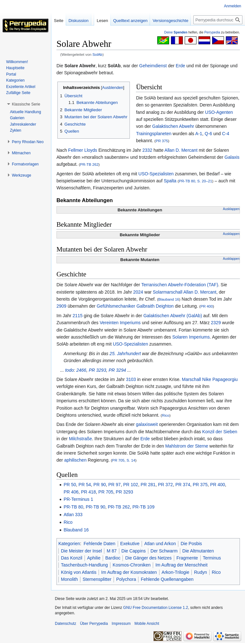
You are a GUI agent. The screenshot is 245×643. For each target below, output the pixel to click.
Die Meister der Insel (81, 550)
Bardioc (112, 557)
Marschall (191, 379)
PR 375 (162, 141)
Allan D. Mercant (181, 150)
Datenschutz (65, 623)
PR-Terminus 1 (78, 499)
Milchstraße (80, 438)
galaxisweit (147, 424)
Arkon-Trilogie (175, 572)
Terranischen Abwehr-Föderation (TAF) (179, 284)
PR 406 (70, 491)
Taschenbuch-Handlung (84, 564)
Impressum (121, 623)
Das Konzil (71, 557)
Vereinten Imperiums (120, 322)
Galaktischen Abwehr (173, 126)
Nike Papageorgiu (220, 379)
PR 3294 (117, 370)
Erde (180, 65)
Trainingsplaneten (153, 133)
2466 (81, 370)
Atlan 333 (72, 514)
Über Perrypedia (94, 623)
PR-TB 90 (95, 506)
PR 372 (165, 484)
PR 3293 (97, 370)
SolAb (97, 54)
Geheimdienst (153, 65)
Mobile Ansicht (146, 623)
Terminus (212, 557)
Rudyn (200, 572)
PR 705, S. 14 (123, 460)
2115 (78, 315)
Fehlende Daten (99, 543)
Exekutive (130, 543)
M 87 (111, 550)
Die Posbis (191, 543)
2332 (147, 150)
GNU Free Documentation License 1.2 (155, 607)
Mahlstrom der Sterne (186, 446)
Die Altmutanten (198, 550)
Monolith (69, 579)
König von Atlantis (78, 572)
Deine (176, 32)
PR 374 (182, 484)
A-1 (198, 133)
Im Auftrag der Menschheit (181, 564)
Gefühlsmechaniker (116, 306)
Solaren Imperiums (191, 337)
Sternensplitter (97, 579)
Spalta (170, 180)
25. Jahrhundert (125, 353)
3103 (131, 379)
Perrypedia (212, 32)
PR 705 (105, 491)
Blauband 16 (168, 299)
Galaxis (232, 157)
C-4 (225, 133)
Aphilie (93, 557)
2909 (61, 306)
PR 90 (99, 484)
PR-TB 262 (89, 164)
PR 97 (114, 484)
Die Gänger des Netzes (148, 557)
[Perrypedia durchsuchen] (217, 19)
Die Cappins (134, 550)
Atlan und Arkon (160, 543)
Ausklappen (231, 209)
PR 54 (84, 484)
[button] (26, 104)
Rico (165, 415)
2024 (138, 292)
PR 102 (130, 484)
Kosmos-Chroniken (132, 564)
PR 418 (88, 491)
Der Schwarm (164, 550)
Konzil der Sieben (219, 431)
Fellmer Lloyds (82, 150)
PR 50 (69, 484)
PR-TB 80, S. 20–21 (195, 181)
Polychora (126, 579)
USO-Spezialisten (156, 173)
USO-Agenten (219, 112)
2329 (216, 322)
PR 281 (148, 484)
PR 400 (206, 306)
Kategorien (69, 543)
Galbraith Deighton (155, 306)
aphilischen (75, 460)
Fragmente (187, 557)
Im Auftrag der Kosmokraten (129, 572)
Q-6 (208, 133)
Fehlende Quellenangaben (167, 579)
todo (69, 370)
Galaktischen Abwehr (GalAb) (172, 315)
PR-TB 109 (143, 506)
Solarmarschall (167, 292)
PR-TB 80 (73, 506)
